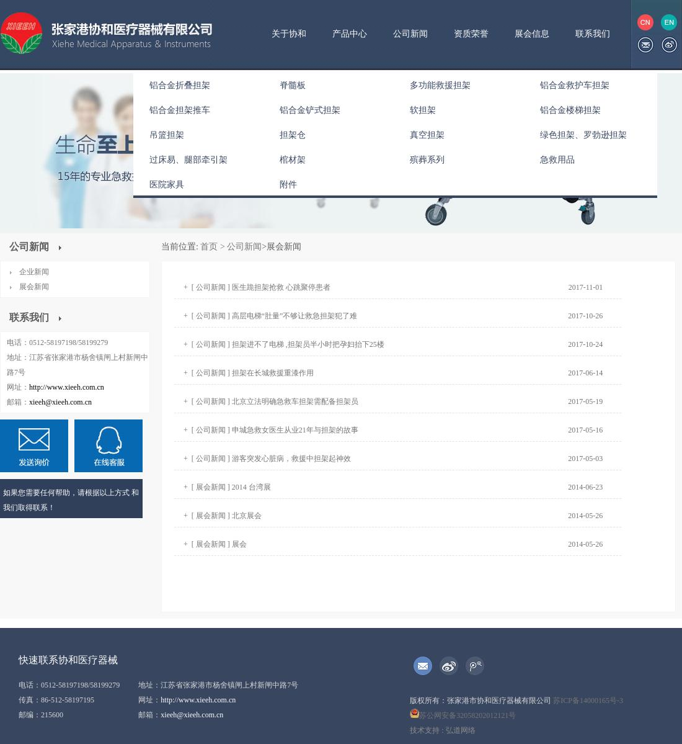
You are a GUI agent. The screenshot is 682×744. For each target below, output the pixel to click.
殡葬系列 (427, 159)
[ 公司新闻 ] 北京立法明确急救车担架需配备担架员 (275, 401)
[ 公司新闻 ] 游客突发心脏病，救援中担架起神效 (271, 458)
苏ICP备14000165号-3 (588, 700)
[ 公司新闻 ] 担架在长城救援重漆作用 (253, 373)
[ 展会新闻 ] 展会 (219, 544)
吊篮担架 (166, 135)
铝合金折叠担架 (179, 85)
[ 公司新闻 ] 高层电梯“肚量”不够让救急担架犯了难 (275, 315)
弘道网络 (461, 730)
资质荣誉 (471, 33)
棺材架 (293, 159)
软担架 (423, 110)
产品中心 (349, 33)
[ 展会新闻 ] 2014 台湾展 (231, 487)
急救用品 (557, 159)
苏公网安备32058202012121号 (463, 715)
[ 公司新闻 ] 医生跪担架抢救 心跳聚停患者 (261, 287)
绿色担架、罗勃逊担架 (583, 135)
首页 (208, 246)
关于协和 (289, 33)
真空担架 (427, 135)
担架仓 (293, 135)
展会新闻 (34, 286)
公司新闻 (410, 33)
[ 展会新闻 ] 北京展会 (227, 515)
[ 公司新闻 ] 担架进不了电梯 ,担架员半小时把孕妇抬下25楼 (288, 344)
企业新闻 (34, 271)
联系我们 (592, 33)
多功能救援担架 (440, 85)
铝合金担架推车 (179, 110)
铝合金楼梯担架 (570, 110)
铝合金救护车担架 (574, 85)
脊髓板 (293, 85)
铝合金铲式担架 (310, 110)
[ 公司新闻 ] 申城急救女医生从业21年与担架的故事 (275, 430)
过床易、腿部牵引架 (188, 159)
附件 (288, 184)
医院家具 (166, 184)
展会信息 (532, 33)
